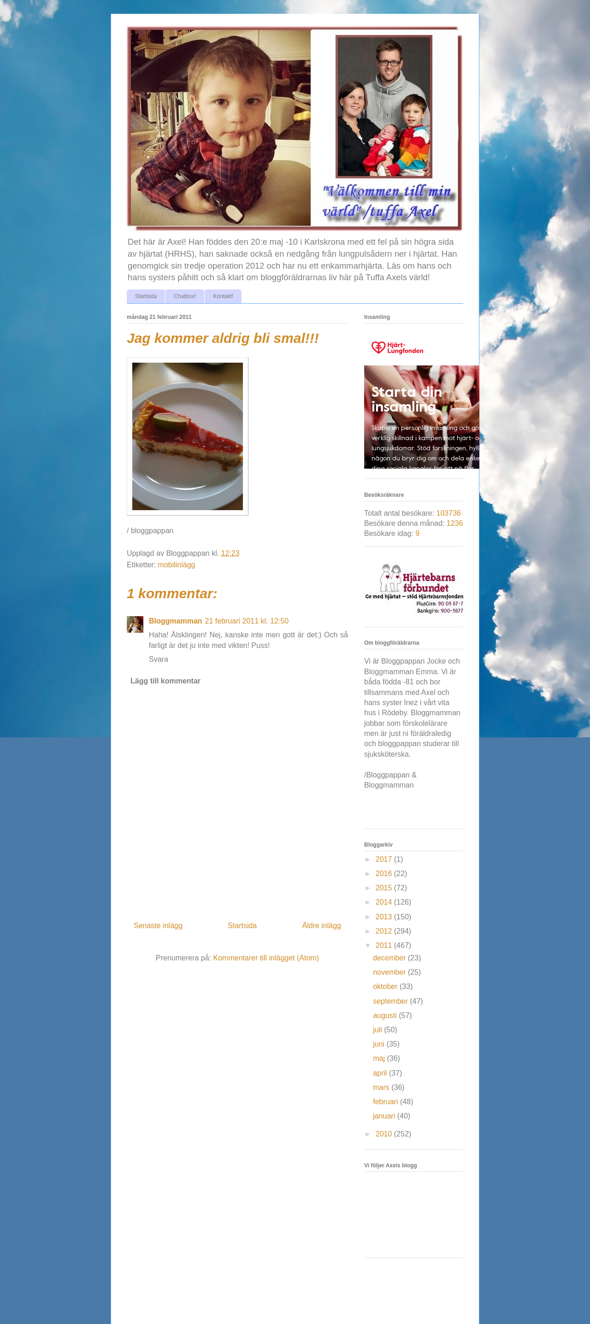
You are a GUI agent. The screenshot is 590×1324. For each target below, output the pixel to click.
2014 (385, 902)
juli (378, 1030)
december (390, 958)
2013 (385, 917)
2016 (385, 873)
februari (386, 1102)
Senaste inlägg (158, 926)
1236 (455, 523)
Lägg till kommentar (165, 681)
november (390, 972)
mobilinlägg (176, 565)
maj (380, 1058)
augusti (386, 1015)
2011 (385, 945)
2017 (385, 859)
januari (385, 1116)
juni (379, 1044)
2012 (385, 931)
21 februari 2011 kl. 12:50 (247, 621)
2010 (385, 1134)
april (381, 1073)
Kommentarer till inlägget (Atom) (266, 958)
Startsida (146, 296)
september (391, 1001)
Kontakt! (223, 296)
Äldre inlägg (322, 926)
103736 (449, 513)
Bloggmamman (175, 621)
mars (382, 1087)
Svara (158, 659)
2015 (385, 888)
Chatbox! (185, 296)
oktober (386, 986)
